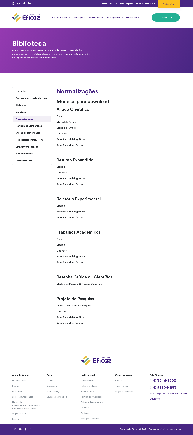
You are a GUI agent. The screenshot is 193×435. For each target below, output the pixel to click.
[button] (169, 4)
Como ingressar (114, 17)
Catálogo (21, 105)
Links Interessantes (27, 147)
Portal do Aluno (19, 381)
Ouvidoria (155, 399)
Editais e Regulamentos (92, 402)
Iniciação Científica (90, 419)
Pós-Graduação (96, 17)
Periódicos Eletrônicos (29, 126)
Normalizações (24, 119)
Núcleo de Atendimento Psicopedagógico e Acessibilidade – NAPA (27, 405)
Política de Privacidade (92, 397)
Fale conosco (87, 391)
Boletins (85, 408)
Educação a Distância (56, 397)
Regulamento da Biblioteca (31, 98)
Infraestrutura (24, 160)
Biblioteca (17, 391)
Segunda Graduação (124, 391)
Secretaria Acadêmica (22, 397)
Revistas (85, 413)
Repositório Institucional (30, 140)
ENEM (118, 381)
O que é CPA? (19, 414)
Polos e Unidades (89, 386)
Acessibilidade (24, 153)
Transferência (121, 386)
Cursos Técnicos (61, 17)
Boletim (15, 386)
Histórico (21, 91)
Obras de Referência (28, 133)
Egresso (16, 419)
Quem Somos (87, 381)
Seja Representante (145, 3)
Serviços (21, 112)
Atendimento (109, 3)
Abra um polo (126, 3)
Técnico (50, 381)
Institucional (132, 17)
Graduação (79, 17)
